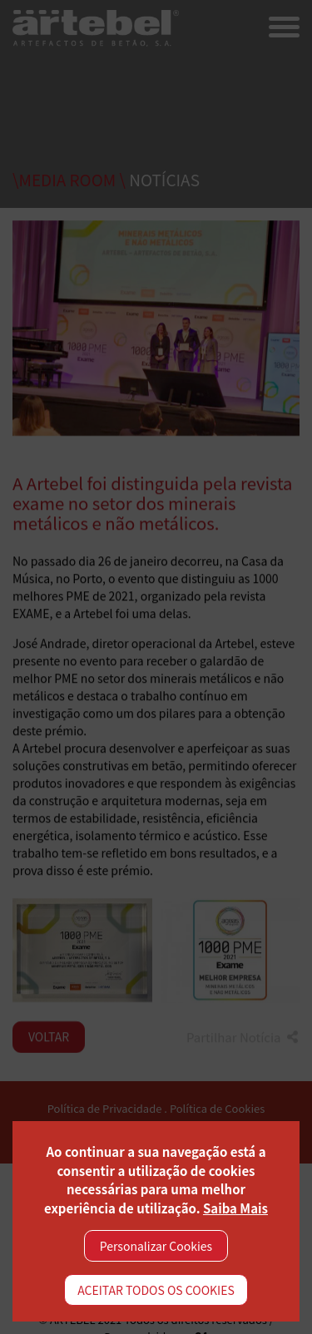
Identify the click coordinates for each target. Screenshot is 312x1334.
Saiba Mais (235, 1208)
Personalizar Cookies (156, 1246)
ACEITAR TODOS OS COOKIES (156, 1290)
